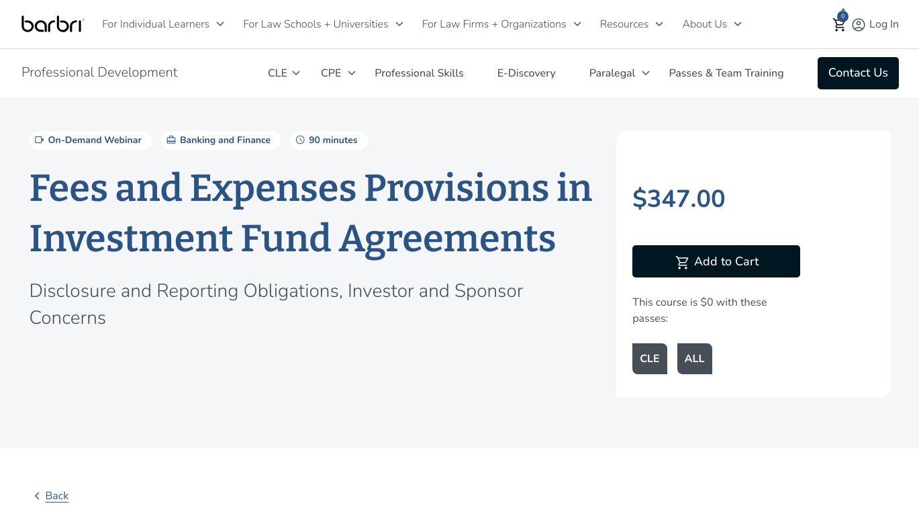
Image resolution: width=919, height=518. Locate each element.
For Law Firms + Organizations (494, 24)
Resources (624, 24)
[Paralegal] (646, 72)
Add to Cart (717, 262)
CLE (277, 73)
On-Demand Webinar (87, 139)
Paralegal (612, 73)
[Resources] (659, 23)
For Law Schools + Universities (315, 24)
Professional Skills (419, 73)
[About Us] (738, 23)
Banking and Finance (217, 139)
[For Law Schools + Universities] (399, 23)
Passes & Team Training (726, 73)
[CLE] (296, 72)
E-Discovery (526, 73)
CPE (331, 73)
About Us (704, 24)
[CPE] (352, 72)
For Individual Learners (155, 24)
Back (49, 495)
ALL (695, 358)
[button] (840, 24)
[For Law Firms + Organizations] (577, 23)
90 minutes (325, 139)
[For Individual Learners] (220, 23)
